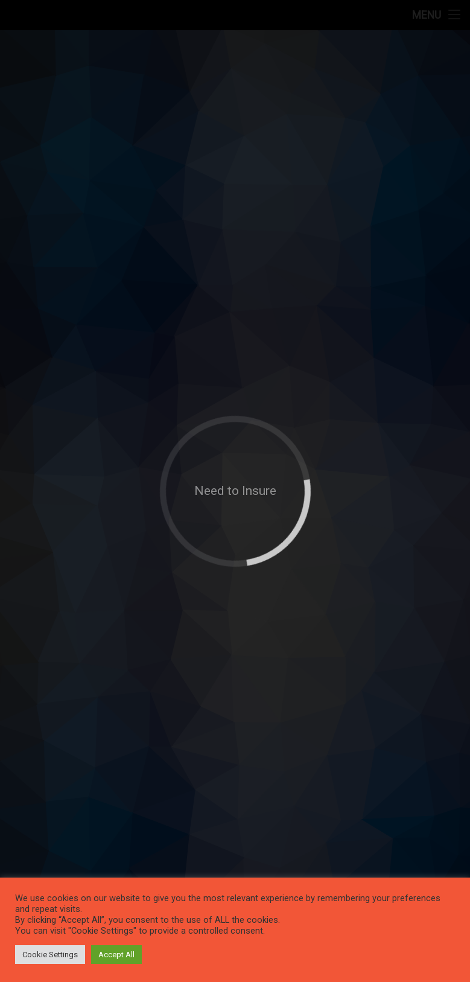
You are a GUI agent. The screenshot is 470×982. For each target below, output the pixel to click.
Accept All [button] (116, 954)
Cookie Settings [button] (50, 954)
